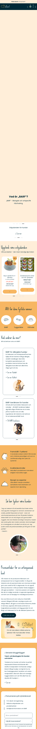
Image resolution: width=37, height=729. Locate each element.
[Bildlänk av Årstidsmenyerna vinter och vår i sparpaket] (27, 264)
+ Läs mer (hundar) (11, 372)
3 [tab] (22, 237)
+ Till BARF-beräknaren (13, 421)
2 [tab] (18, 237)
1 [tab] (15, 237)
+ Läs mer (8, 682)
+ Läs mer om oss (8, 615)
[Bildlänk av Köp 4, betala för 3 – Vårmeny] (10, 264)
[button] (18, 629)
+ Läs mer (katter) (11, 377)
